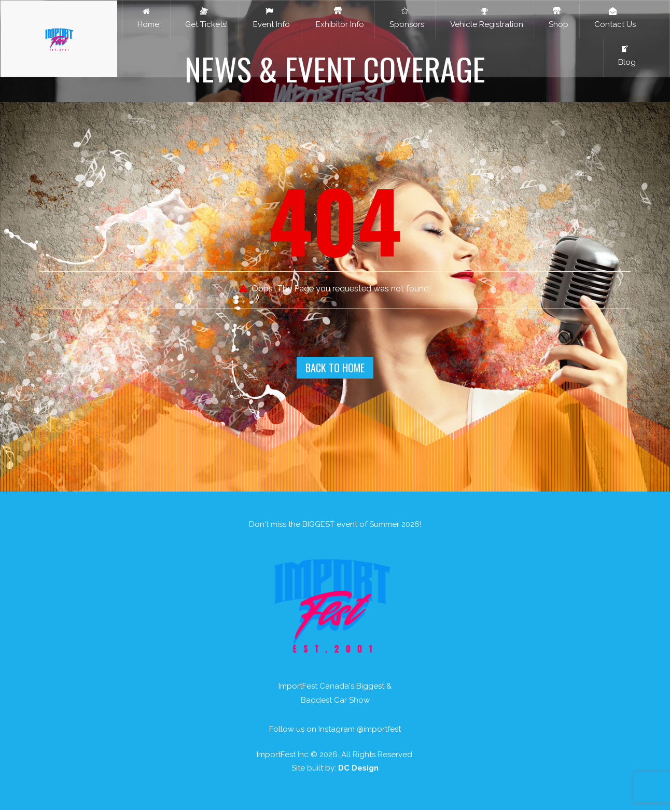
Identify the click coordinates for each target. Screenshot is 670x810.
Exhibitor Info (338, 18)
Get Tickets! (204, 18)
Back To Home (335, 367)
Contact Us (613, 18)
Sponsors (404, 18)
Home (146, 18)
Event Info (269, 18)
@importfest (379, 729)
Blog (625, 56)
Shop (556, 18)
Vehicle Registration (484, 18)
